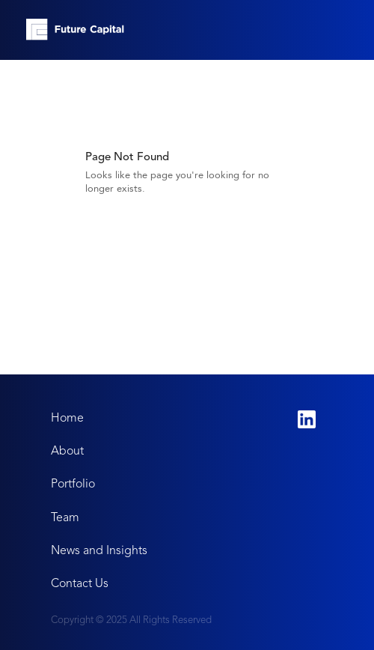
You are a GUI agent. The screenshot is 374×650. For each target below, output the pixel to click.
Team (65, 517)
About (67, 450)
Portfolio (73, 483)
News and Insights (99, 550)
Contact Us (79, 583)
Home (67, 417)
